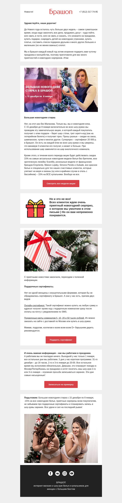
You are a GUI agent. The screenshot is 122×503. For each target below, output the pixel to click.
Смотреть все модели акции (61, 183)
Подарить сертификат (61, 340)
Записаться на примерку (60, 384)
